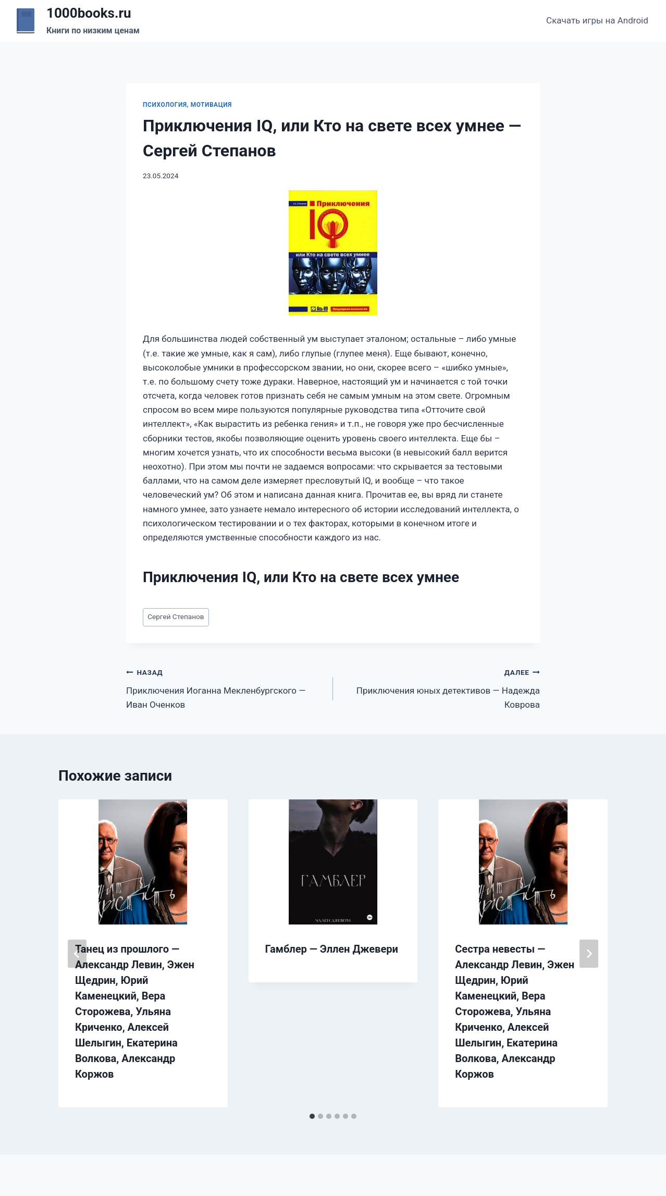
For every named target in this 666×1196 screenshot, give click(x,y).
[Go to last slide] (77, 954)
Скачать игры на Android (597, 20)
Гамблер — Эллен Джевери (331, 949)
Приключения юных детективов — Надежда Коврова (441, 687)
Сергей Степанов (175, 616)
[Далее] (588, 954)
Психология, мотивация (187, 104)
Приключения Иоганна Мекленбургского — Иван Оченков (225, 687)
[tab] (312, 1116)
